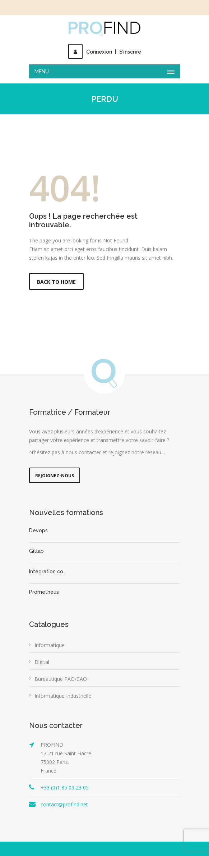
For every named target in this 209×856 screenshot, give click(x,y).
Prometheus (44, 592)
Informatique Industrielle (62, 695)
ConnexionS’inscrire (104, 52)
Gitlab (36, 551)
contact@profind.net (64, 804)
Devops (38, 530)
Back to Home (56, 281)
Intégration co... (47, 571)
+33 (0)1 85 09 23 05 (65, 787)
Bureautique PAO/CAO (60, 678)
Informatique (49, 645)
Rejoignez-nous (54, 476)
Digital (41, 662)
